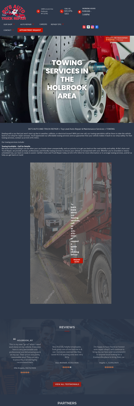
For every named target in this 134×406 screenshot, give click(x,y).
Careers (43, 24)
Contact (7, 30)
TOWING (110, 129)
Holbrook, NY (25, 347)
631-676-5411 (32, 138)
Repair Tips (56, 24)
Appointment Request (30, 30)
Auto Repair (25, 24)
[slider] (110, 40)
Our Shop (8, 24)
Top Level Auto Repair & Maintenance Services (82, 129)
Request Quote (77, 261)
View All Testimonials (67, 391)
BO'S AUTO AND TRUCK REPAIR (43, 129)
